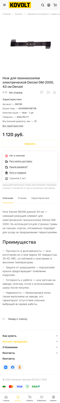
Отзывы (22, 198)
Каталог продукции (15, 341)
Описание (8, 198)
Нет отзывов (15, 92)
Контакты (9, 352)
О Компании (10, 347)
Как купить (9, 335)
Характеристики (40, 198)
